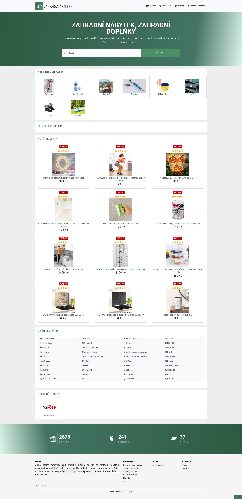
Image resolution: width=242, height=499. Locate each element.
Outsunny (170, 347)
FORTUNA (128, 374)
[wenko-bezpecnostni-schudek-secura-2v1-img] (63, 255)
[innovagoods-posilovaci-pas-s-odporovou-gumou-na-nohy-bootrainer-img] (120, 164)
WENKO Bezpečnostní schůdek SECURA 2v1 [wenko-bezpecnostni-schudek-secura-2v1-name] (63, 269)
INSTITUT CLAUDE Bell (92, 356)
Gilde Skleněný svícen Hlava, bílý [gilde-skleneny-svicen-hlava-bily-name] (177, 315)
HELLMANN (88, 370)
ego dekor (45, 347)
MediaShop (46, 343)
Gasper (44, 370)
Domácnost (165, 6)
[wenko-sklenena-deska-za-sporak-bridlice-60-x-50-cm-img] (120, 301)
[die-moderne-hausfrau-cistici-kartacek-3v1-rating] (120, 196)
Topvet (127, 347)
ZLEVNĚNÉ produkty (50, 126)
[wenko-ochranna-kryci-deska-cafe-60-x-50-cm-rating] (63, 288)
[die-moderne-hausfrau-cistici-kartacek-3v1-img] (120, 209)
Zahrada (179, 6)
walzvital (170, 370)
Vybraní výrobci (48, 331)
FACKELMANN (47, 339)
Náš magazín (158, 465)
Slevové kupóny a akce (132, 465)
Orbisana (170, 356)
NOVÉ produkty (47, 138)
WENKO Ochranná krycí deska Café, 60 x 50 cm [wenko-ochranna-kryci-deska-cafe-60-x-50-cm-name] (63, 315)
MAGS (168, 374)
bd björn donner (89, 352)
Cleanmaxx (129, 379)
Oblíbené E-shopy (49, 393)
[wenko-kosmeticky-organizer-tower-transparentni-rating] (177, 196)
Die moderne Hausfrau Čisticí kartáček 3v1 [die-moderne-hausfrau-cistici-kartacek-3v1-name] (120, 223)
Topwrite (45, 352)
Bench (168, 352)
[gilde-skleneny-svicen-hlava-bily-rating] (177, 288)
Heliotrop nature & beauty (135, 356)
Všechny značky (130, 471)
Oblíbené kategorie (50, 72)
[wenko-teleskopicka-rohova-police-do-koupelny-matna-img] (120, 255)
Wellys (85, 365)
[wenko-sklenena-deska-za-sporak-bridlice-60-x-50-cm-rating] (120, 288)
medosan (45, 374)
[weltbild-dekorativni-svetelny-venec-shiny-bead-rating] (63, 151)
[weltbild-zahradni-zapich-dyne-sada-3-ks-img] (177, 164)
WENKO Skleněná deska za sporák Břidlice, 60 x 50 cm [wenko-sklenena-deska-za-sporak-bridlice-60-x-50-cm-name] (120, 315)
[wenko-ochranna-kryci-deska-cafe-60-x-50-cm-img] (63, 301)
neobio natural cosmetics (135, 352)
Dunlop (169, 361)
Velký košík (40, 485)
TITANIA (86, 339)
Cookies (185, 468)
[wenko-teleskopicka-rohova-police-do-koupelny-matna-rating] (120, 242)
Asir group (45, 365)
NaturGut (87, 343)
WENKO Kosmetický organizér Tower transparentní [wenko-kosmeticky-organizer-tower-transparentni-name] (178, 223)
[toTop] (238, 497)
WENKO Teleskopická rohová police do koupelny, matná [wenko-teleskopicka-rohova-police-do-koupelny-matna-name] (120, 269)
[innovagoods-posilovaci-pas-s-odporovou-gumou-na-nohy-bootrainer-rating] (120, 151)
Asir (84, 374)
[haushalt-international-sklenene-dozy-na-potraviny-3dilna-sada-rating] (177, 242)
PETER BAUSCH (48, 379)
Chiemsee (128, 343)
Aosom (169, 339)
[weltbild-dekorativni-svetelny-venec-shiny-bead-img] (63, 164)
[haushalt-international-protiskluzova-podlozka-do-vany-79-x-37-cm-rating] (63, 196)
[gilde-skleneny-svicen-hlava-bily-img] (177, 301)
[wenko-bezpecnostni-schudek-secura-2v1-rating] (63, 242)
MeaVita (128, 370)
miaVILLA (128, 365)
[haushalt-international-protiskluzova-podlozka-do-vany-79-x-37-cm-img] (63, 209)
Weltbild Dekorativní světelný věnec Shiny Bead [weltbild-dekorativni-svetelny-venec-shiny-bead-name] (63, 178)
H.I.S (85, 379)
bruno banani (130, 339)
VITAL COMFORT (90, 347)
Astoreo (86, 361)
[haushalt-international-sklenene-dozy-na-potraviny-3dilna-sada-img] (177, 255)
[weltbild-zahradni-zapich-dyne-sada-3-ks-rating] (177, 151)
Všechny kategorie (196, 6)
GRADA (127, 361)
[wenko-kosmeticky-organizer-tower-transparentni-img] (177, 209)
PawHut (44, 356)
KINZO (169, 379)
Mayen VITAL (171, 365)
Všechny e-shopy (130, 475)
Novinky (126, 478)
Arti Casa (45, 361)
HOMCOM (170, 343)
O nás (184, 465)
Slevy (125, 481)
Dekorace (151, 6)
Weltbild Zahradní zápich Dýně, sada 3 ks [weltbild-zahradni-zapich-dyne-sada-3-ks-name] (178, 178)
